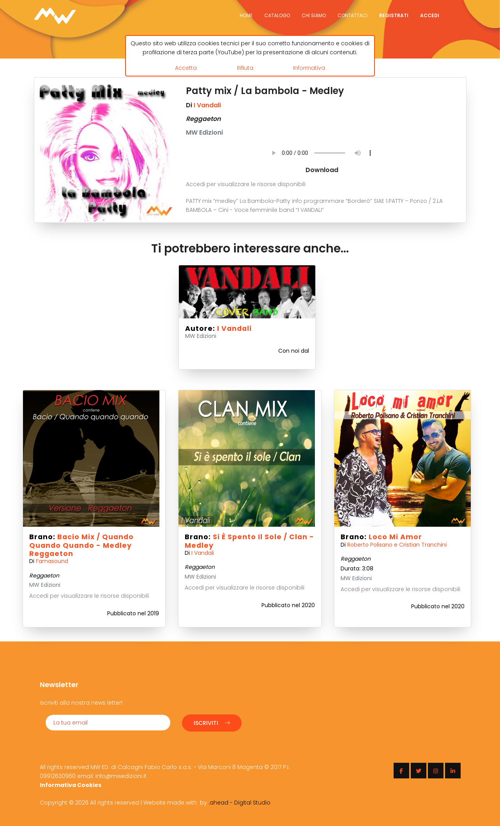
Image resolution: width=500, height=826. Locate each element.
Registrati (393, 15)
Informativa (309, 67)
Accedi (429, 15)
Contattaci (352, 15)
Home (246, 15)
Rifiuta (245, 67)
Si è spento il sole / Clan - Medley (249, 541)
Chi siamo (314, 15)
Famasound (52, 561)
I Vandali (207, 105)
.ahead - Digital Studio (239, 802)
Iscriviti (212, 722)
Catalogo (277, 15)
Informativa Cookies (70, 784)
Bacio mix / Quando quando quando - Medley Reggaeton (81, 545)
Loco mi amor (395, 537)
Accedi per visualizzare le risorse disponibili (246, 184)
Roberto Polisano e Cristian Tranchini (397, 545)
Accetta (186, 67)
